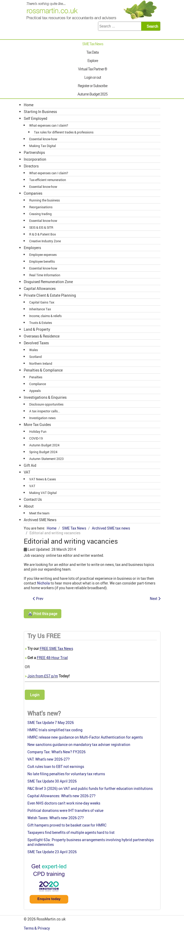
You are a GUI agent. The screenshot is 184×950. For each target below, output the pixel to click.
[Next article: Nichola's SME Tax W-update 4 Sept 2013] (155, 598)
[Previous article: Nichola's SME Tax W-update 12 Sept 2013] (38, 598)
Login (34, 694)
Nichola (43, 583)
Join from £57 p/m (42, 675)
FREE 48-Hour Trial (52, 657)
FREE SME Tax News (56, 648)
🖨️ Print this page (42, 613)
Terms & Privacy (37, 928)
